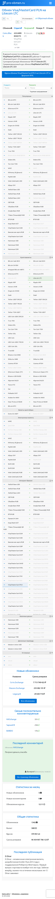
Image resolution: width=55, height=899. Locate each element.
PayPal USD (12, 177)
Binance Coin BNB (14, 355)
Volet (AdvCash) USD (15, 181)
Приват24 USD (13, 610)
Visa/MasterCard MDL (15, 568)
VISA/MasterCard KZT (15, 555)
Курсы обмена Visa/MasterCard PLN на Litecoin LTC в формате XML (27, 74)
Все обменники (28, 701)
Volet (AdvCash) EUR (15, 477)
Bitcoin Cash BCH (14, 104)
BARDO (9, 731)
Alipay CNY (11, 185)
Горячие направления (38, 91)
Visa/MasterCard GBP (15, 546)
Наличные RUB (13, 245)
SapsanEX (10, 725)
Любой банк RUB (14, 194)
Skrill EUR (11, 468)
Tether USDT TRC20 (15, 138)
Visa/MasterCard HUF (15, 572)
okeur (10, 665)
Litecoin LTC (12, 113)
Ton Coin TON (12, 164)
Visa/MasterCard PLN (15, 585)
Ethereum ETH (13, 108)
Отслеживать (27, 18)
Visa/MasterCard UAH (15, 236)
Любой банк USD (14, 189)
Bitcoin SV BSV (13, 265)
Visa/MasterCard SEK (15, 580)
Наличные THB (13, 637)
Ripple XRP (12, 117)
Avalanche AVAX (13, 397)
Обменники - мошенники (20, 894)
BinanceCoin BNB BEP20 (16, 155)
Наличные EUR (13, 249)
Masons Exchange (17, 688)
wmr (9, 656)
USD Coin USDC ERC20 (15, 316)
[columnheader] (7, 28)
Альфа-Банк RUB (14, 211)
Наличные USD (13, 241)
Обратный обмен (45, 18)
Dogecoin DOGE (13, 125)
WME (10, 421)
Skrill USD (11, 464)
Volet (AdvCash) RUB (15, 472)
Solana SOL (11, 159)
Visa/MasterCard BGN (15, 602)
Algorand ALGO (13, 380)
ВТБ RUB (11, 219)
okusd (10, 660)
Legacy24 (17, 694)
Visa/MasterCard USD (15, 228)
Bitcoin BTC (12, 100)
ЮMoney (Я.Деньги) (15, 172)
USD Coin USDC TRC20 (15, 342)
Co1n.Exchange (16, 682)
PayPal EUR (12, 459)
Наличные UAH (13, 253)
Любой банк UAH (14, 198)
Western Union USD (15, 644)
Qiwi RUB (11, 425)
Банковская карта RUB (16, 232)
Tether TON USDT (14, 147)
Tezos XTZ (11, 385)
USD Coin (11, 338)
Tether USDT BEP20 (15, 142)
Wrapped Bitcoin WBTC (16, 269)
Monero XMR (12, 121)
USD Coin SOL (12, 346)
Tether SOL (12, 333)
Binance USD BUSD (14, 376)
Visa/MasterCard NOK (15, 597)
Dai (9, 389)
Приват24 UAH (13, 518)
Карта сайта (6, 894)
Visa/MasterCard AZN (15, 606)
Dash (9, 130)
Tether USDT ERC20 (15, 134)
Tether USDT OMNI (14, 368)
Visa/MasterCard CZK (15, 589)
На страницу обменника (28, 777)
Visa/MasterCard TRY (15, 576)
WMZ (10, 168)
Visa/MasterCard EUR (15, 533)
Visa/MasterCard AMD (15, 563)
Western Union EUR (15, 649)
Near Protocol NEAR (15, 402)
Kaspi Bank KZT (13, 223)
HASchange (11, 719)
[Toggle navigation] (50, 3)
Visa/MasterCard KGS (15, 593)
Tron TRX (11, 151)
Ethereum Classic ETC (15, 372)
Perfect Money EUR (15, 434)
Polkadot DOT (13, 393)
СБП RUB (11, 202)
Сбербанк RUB (13, 206)
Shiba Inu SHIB (13, 359)
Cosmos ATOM (13, 363)
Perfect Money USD (15, 430)
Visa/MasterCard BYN (15, 559)
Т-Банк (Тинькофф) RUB (16, 215)
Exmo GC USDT (13, 414)
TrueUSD (11, 350)
